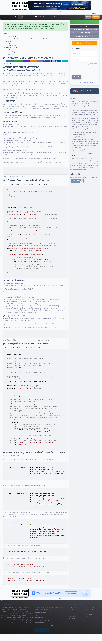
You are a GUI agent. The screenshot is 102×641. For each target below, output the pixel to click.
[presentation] (83, 70)
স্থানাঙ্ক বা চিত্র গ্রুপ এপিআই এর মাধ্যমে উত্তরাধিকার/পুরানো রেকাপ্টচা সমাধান (27, 39)
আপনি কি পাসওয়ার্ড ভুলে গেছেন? (85, 82)
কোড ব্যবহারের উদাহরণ (12, 54)
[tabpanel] (35, 232)
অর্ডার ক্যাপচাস (28, 17)
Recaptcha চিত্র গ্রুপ (11, 47)
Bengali (94, 13)
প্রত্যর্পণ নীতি (72, 610)
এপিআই (21, 17)
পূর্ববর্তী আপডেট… (93, 153)
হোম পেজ (6, 17)
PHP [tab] (6, 184)
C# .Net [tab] (24, 184)
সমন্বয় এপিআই (10, 41)
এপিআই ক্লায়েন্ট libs (11, 37)
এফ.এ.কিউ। (14, 17)
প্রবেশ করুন (88, 16)
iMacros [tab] (37, 184)
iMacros (8, 63)
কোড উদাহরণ (12, 45)
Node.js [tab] (45, 184)
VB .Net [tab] (31, 184)
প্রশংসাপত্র (45, 17)
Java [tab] (17, 184)
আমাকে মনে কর (93, 63)
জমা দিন (76, 76)
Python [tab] (12, 184)
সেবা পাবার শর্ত (90, 607)
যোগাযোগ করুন (53, 17)
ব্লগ (60, 17)
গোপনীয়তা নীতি (73, 607)
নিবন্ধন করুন (96, 16)
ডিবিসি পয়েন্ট (37, 17)
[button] (84, 22)
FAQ (10, 43)
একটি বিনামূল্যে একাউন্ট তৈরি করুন (85, 43)
